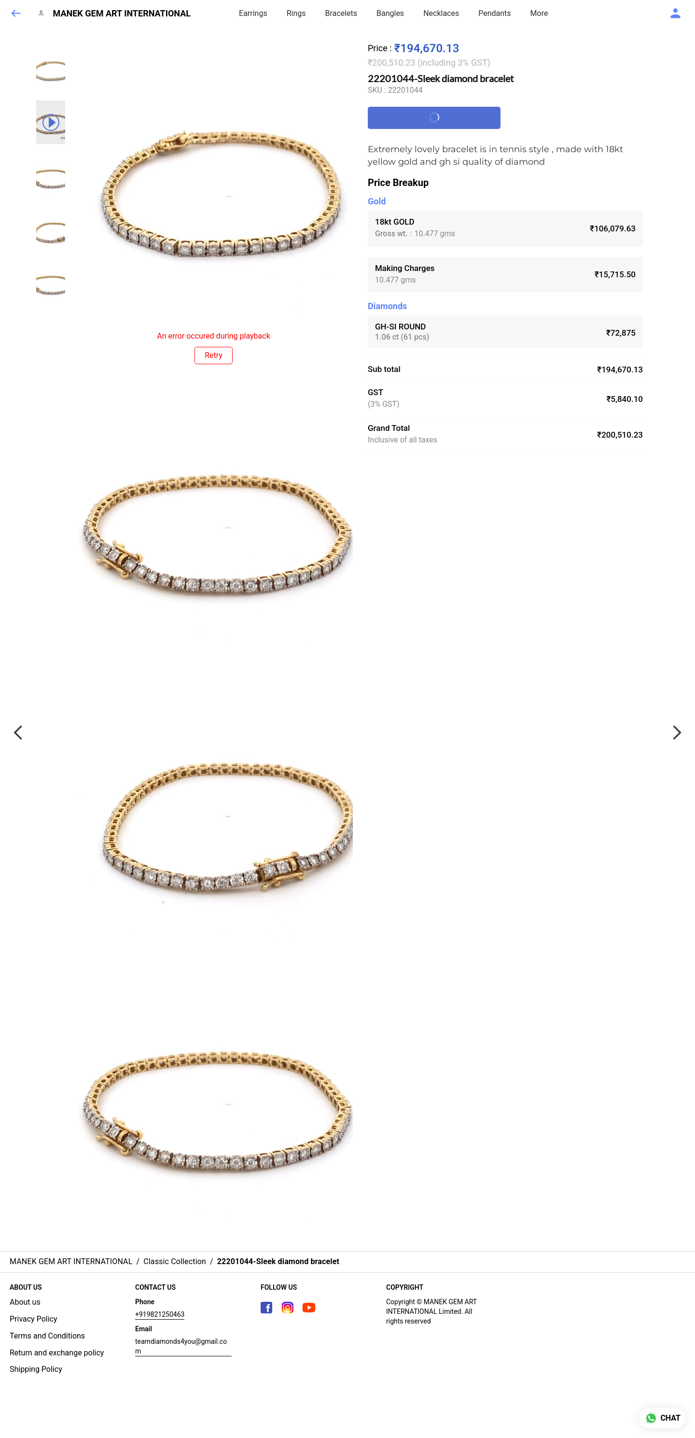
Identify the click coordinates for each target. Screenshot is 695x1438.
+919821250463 (159, 1314)
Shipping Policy (36, 1369)
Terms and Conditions (47, 1335)
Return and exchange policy (57, 1352)
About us (25, 1302)
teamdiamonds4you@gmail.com (181, 1346)
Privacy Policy (33, 1319)
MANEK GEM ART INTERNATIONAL (122, 13)
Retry (213, 355)
